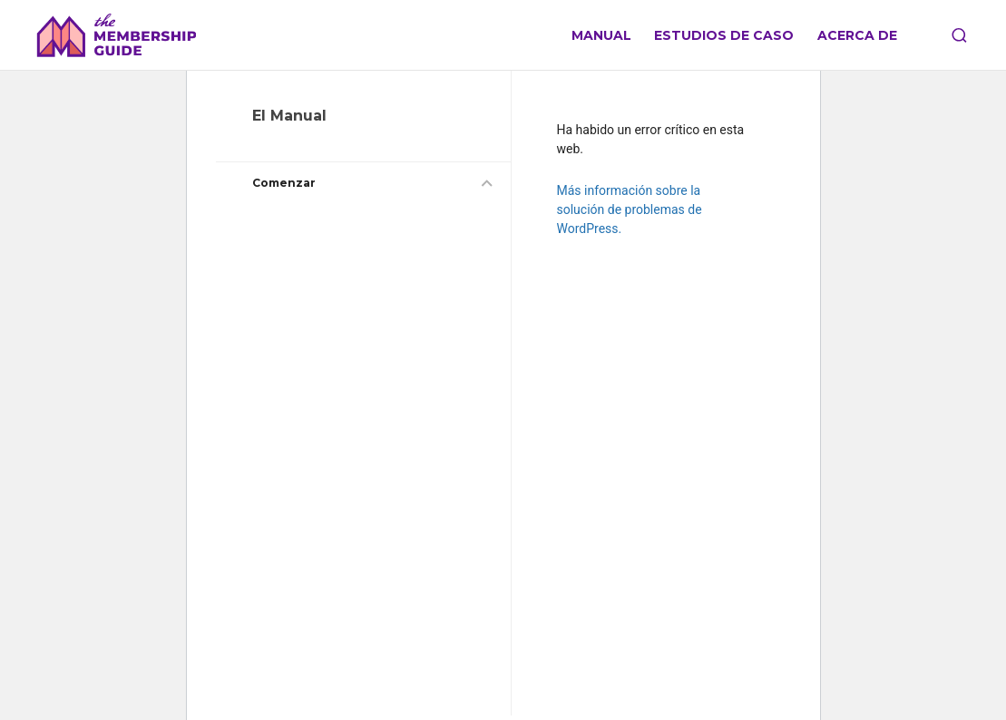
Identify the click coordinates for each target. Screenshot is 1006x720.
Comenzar (284, 183)
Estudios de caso (724, 36)
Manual (601, 36)
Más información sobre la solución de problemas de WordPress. (629, 209)
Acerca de (857, 36)
